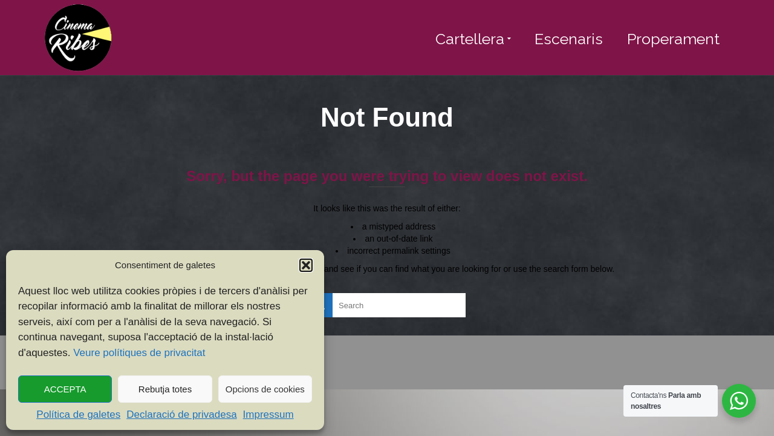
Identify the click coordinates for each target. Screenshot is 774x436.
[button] (306, 265)
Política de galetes (78, 414)
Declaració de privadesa (181, 414)
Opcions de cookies (265, 389)
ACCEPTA (65, 389)
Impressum (268, 414)
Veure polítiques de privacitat (139, 352)
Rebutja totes (165, 389)
